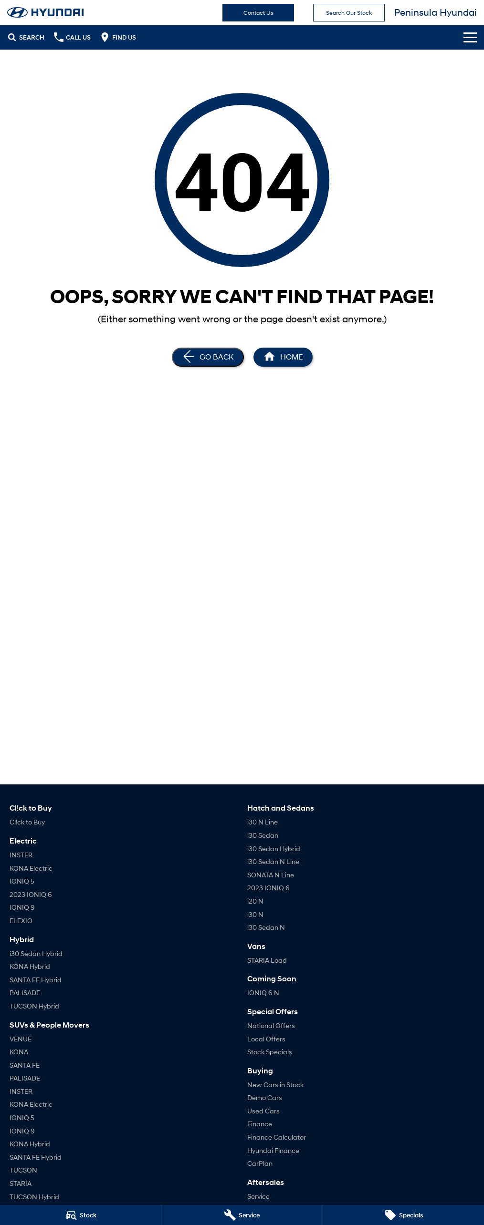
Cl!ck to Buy (27, 822)
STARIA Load (267, 960)
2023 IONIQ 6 (31, 894)
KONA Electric (31, 868)
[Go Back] (208, 357)
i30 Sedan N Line (273, 861)
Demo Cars (264, 1097)
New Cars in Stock (275, 1085)
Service (258, 1196)
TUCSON (23, 1170)
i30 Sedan (262, 835)
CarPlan (260, 1163)
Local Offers (266, 1039)
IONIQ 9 (22, 907)
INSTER (21, 855)
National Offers (271, 1025)
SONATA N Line (270, 875)
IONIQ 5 (22, 881)
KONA (19, 1052)
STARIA (21, 1183)
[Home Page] (283, 357)
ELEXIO (21, 920)
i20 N (255, 901)
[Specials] (403, 1215)
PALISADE (25, 992)
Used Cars (263, 1111)
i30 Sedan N (266, 927)
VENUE (21, 1039)
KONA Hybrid (30, 966)
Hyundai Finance (273, 1150)
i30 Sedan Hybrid (36, 953)
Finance (259, 1124)
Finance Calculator (276, 1137)
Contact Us (258, 12)
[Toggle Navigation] (470, 37)
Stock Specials (269, 1052)
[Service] (241, 1215)
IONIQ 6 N (263, 992)
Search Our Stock (349, 12)
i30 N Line (262, 822)
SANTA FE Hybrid (36, 980)
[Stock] (80, 1215)
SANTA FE (25, 1065)
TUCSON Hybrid (34, 1006)
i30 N (255, 914)
